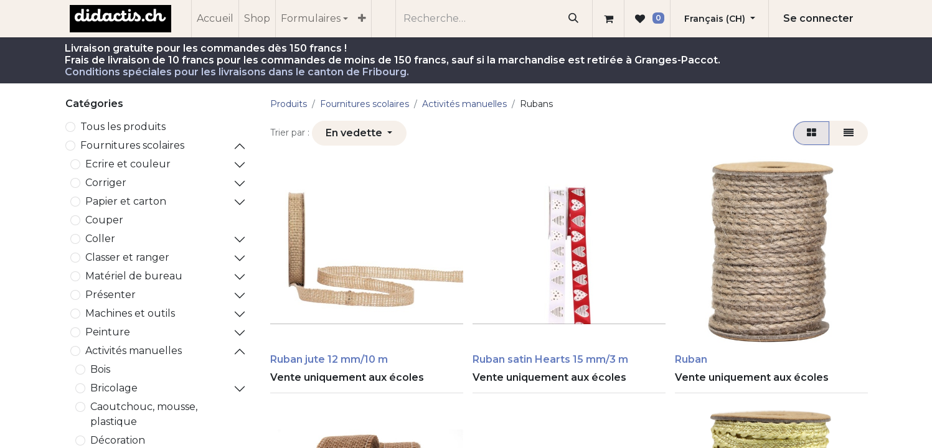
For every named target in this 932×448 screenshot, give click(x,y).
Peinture (107, 332)
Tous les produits (123, 127)
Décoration (117, 440)
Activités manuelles (133, 351)
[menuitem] (215, 18)
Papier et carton (125, 201)
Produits (288, 104)
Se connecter (818, 18)
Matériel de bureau (133, 276)
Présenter (110, 295)
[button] (359, 133)
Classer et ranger (127, 257)
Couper (104, 220)
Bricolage (114, 388)
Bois (100, 369)
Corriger (105, 183)
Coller (100, 239)
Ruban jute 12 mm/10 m (329, 359)
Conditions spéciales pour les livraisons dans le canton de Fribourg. (237, 72)
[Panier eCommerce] (608, 18)
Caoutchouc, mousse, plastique (143, 414)
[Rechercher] (573, 18)
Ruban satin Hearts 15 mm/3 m (550, 359)
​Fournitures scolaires (132, 145)
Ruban (691, 359)
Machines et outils (130, 313)
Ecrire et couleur (128, 164)
